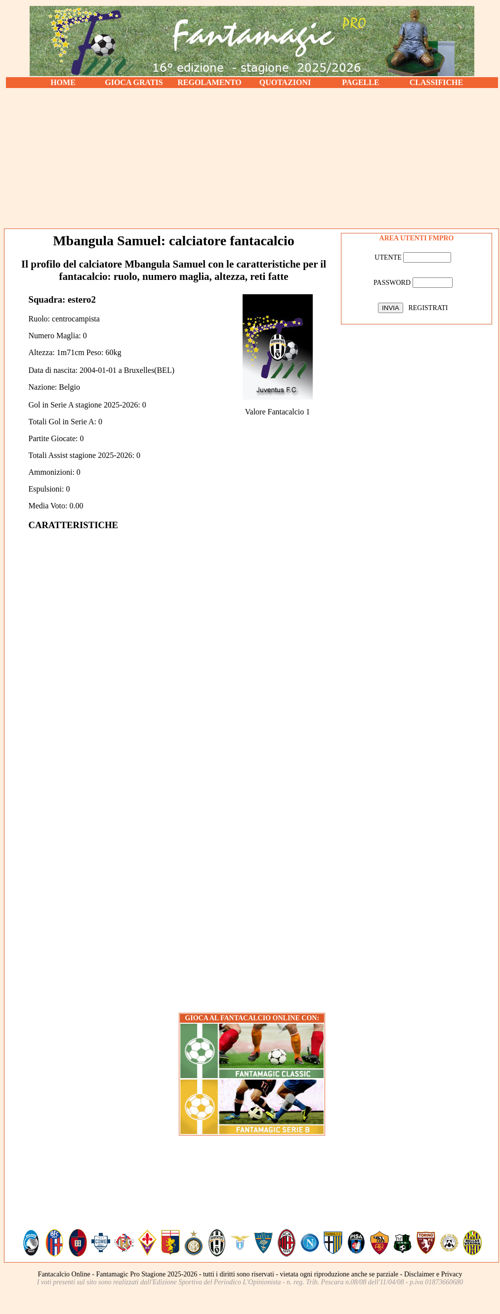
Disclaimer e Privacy (433, 1274)
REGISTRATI (428, 308)
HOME (63, 82)
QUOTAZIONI (285, 82)
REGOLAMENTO (209, 82)
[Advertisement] (252, 158)
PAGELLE (360, 82)
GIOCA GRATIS (134, 82)
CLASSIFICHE (436, 82)
